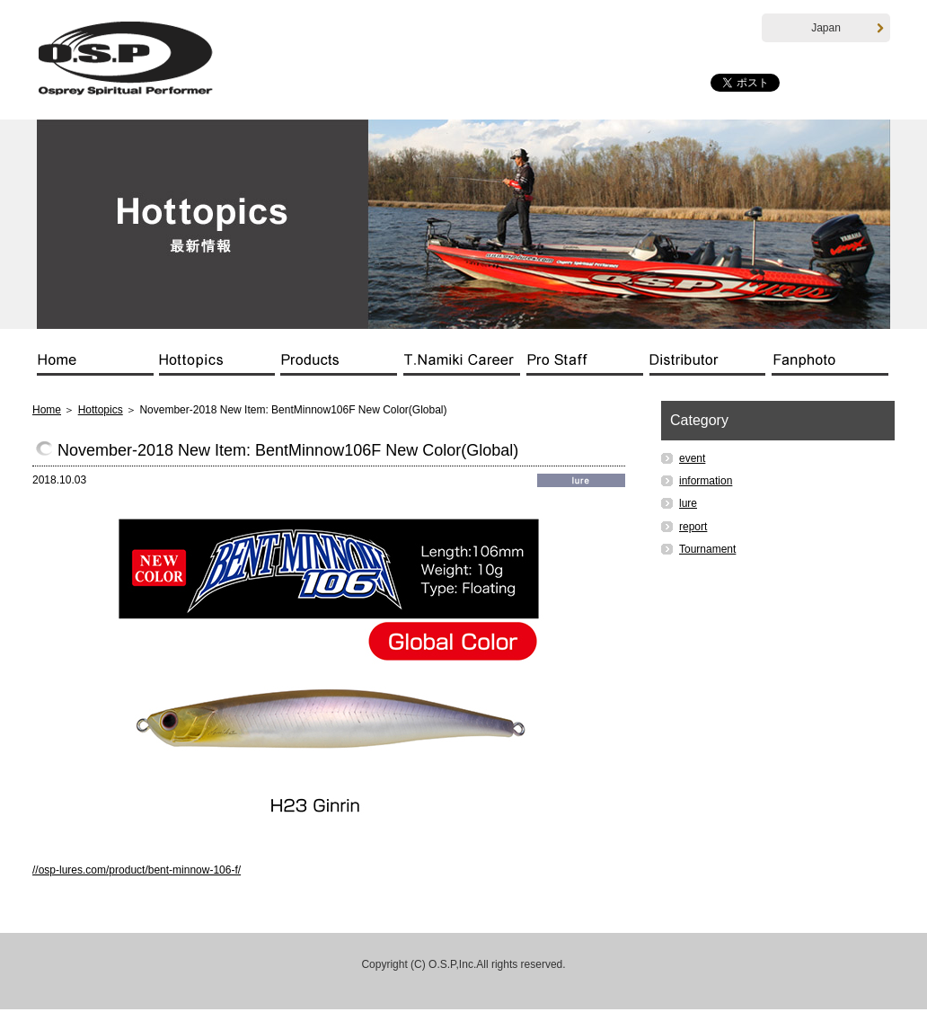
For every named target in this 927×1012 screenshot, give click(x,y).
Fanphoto (830, 367)
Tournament (707, 551)
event (692, 460)
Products (342, 367)
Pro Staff (587, 367)
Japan (847, 28)
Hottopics (220, 367)
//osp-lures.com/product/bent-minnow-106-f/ (136, 872)
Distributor (710, 367)
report (693, 528)
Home (98, 367)
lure (688, 506)
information (705, 482)
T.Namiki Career (464, 367)
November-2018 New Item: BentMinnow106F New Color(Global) (287, 452)
